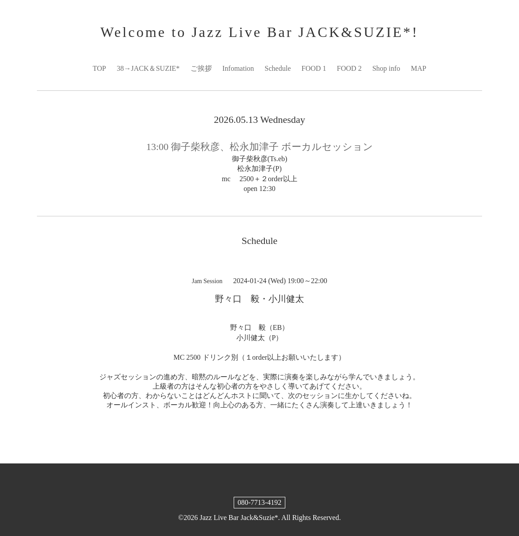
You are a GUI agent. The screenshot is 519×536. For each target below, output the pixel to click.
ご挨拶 (201, 68)
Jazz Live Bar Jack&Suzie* (238, 517)
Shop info (386, 68)
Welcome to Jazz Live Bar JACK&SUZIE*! (259, 32)
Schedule (278, 68)
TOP (99, 68)
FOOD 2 (349, 68)
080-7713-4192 (260, 502)
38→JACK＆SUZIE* (148, 68)
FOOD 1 (313, 68)
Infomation (238, 68)
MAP (418, 68)
